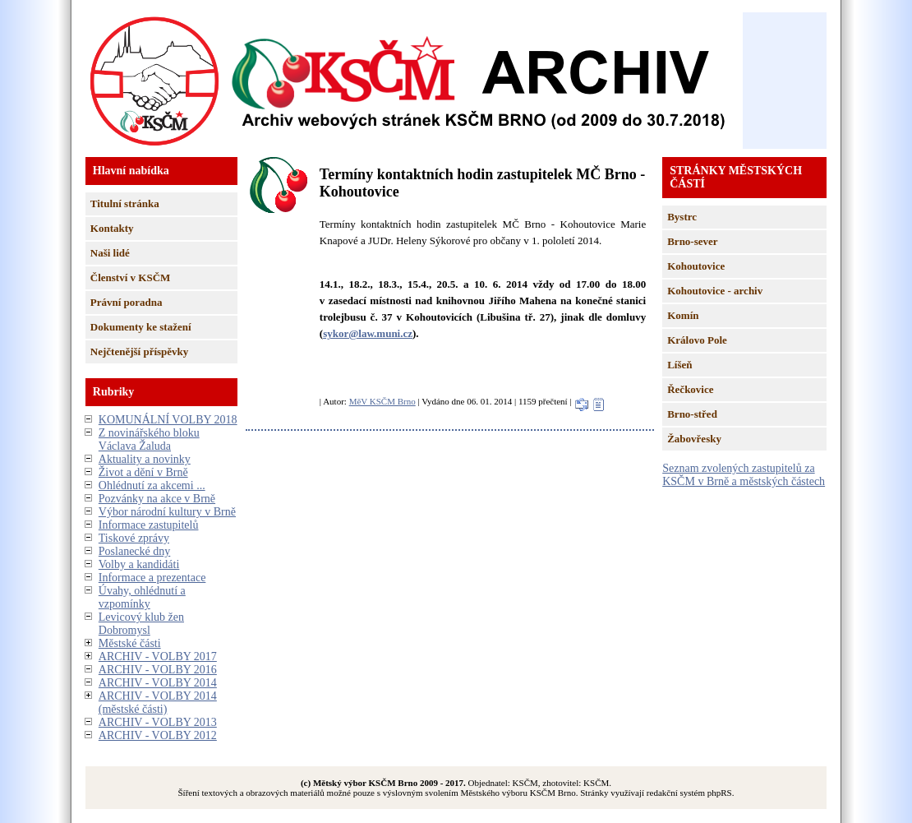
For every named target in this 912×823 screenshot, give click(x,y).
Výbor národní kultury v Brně (167, 512)
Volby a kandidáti (139, 564)
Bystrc (682, 216)
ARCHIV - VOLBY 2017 (158, 656)
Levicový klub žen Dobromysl (141, 623)
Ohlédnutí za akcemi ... (152, 485)
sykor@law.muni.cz (367, 333)
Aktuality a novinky (145, 459)
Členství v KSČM (130, 277)
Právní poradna (126, 302)
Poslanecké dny (134, 551)
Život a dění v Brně (143, 472)
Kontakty (112, 228)
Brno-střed (692, 414)
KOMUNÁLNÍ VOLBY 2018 (168, 420)
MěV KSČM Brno (382, 401)
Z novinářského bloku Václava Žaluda (149, 439)
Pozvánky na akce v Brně (157, 498)
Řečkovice (690, 389)
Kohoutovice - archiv (714, 290)
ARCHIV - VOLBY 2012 (158, 735)
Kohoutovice (696, 266)
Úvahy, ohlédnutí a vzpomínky (142, 597)
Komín (682, 315)
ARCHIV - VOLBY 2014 (158, 683)
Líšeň (679, 364)
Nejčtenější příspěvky (139, 351)
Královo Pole (697, 340)
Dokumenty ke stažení (140, 327)
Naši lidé (110, 253)
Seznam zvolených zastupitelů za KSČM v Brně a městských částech (743, 475)
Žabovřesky (694, 438)
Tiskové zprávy (134, 538)
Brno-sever (692, 241)
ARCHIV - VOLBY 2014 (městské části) (158, 702)
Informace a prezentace (152, 577)
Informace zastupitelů (149, 525)
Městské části (130, 643)
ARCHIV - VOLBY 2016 (158, 669)
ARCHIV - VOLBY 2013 (158, 722)
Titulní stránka (124, 203)
